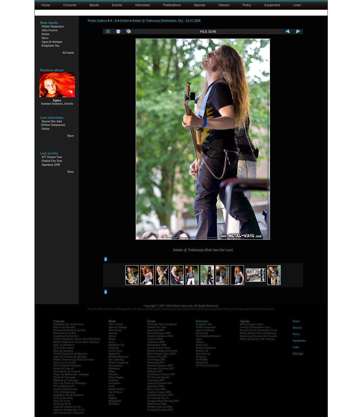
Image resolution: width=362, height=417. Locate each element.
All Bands (114, 403)
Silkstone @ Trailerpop (66, 380)
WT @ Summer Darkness (67, 365)
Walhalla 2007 (155, 371)
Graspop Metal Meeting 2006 (163, 400)
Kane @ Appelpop (63, 350)
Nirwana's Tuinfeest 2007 (161, 368)
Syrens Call (202, 350)
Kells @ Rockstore (64, 347)
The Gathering (116, 359)
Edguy (112, 371)
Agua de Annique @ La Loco (69, 409)
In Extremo (115, 383)
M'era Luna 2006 (157, 389)
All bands (68, 52)
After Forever (50, 30)
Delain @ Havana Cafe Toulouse (257, 338)
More (70, 135)
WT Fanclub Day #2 (158, 377)
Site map (298, 353)
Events (117, 5)
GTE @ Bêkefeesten (65, 391)
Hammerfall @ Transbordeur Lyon (258, 330)
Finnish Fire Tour (52, 160)
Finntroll (113, 374)
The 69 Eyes (115, 391)
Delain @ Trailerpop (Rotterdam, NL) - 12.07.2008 (166, 20)
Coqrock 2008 (155, 338)
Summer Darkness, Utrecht (57, 103)
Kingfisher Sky (51, 45)
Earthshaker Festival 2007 (161, 374)
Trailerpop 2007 (156, 380)
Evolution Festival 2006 (160, 394)
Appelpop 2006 (156, 386)
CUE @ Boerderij (63, 397)
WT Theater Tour (52, 157)
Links (297, 5)
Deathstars (114, 368)
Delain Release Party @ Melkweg (258, 333)
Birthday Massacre (119, 356)
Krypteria (114, 347)
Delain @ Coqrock (64, 368)
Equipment (272, 5)
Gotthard (113, 380)
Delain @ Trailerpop (65, 377)
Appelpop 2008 (51, 164)
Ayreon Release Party (159, 347)
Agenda (199, 5)
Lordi (111, 386)
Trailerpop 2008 (156, 341)
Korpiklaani (115, 400)
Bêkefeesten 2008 (157, 344)
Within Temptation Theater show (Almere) (76, 341)
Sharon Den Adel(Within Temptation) (53, 123)
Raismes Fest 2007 (158, 356)
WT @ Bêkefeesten (64, 386)
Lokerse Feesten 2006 (159, 391)
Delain (46, 34)
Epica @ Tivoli (62, 400)
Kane (111, 394)
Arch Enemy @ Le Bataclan (69, 412)
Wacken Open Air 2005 (160, 406)
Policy (247, 5)
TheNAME (202, 359)
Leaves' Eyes (115, 350)
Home (46, 5)
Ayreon (112, 335)
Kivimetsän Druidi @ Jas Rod (70, 330)
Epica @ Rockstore (64, 344)
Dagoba (113, 397)
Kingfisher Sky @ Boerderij (69, 324)
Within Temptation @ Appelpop (71, 353)
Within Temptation (53, 26)
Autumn (113, 333)
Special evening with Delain (163, 350)
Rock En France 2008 (159, 333)
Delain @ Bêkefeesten (66, 389)
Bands (94, 5)
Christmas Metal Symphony (162, 324)
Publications (172, 5)
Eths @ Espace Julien (251, 324)
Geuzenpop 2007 (157, 359)
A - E (113, 20)
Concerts (69, 5)
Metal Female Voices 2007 (162, 353)
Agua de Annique (52, 41)
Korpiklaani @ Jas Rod (66, 335)
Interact (224, 5)
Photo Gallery (97, 20)
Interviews (142, 5)
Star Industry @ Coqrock (67, 371)
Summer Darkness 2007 (160, 365)
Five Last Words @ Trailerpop (70, 383)
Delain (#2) (202, 344)
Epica (45, 37)
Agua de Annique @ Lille (67, 406)
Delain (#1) (202, 362)
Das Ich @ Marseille (65, 327)
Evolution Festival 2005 (160, 409)
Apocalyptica (116, 365)
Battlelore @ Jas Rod (65, 333)
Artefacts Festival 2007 (160, 383)
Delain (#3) (202, 333)
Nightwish (114, 353)
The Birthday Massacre (208, 335)
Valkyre (200, 341)
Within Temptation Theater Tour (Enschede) (77, 338)
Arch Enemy (115, 330)
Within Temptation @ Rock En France (74, 359)
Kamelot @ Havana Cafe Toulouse (258, 335)
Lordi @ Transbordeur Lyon (255, 327)
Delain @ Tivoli (62, 403)
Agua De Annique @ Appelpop (70, 356)
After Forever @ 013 (65, 362)
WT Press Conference (207, 365)
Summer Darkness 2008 (160, 335)
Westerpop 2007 (156, 362)
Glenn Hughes (116, 377)
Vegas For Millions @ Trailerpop (71, 374)
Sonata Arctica (116, 389)
